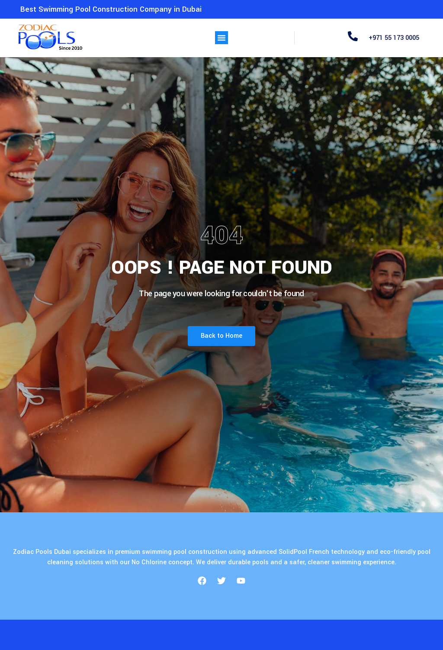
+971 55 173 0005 (394, 37)
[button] (221, 37)
